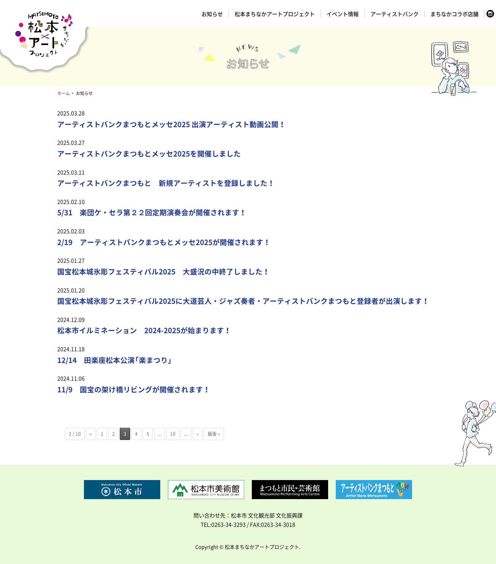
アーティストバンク (394, 14)
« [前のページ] (91, 433)
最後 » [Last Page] (214, 433)
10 (173, 433)
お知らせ (212, 14)
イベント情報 (343, 14)
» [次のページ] (197, 433)
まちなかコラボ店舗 (454, 14)
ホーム (63, 93)
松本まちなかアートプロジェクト (275, 14)
